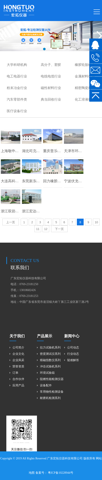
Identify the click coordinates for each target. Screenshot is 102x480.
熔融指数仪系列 (50, 360)
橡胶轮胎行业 (85, 64)
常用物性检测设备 (52, 391)
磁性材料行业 (51, 88)
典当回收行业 (51, 99)
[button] (44, 49)
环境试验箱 (47, 372)
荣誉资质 (18, 366)
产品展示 (44, 336)
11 (37, 229)
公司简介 (18, 347)
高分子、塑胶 (51, 64)
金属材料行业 (85, 76)
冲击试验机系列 (50, 366)
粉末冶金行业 (17, 88)
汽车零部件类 (17, 99)
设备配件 (46, 385)
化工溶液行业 (85, 99)
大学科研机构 (17, 64)
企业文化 (18, 353)
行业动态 (73, 353)
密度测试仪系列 (50, 353)
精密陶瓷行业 (85, 88)
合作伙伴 (18, 379)
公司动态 (73, 347)
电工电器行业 (17, 76)
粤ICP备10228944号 (60, 472)
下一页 (59, 229)
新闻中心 (71, 336)
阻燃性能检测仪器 (52, 379)
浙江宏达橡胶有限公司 (40, 211)
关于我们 (17, 336)
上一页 (10, 222)
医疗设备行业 (17, 111)
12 (46, 229)
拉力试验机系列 (50, 347)
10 (96, 222)
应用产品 (18, 385)
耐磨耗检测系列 (50, 398)
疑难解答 (73, 360)
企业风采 (18, 360)
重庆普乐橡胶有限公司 (61, 151)
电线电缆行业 (51, 76)
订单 (15, 372)
